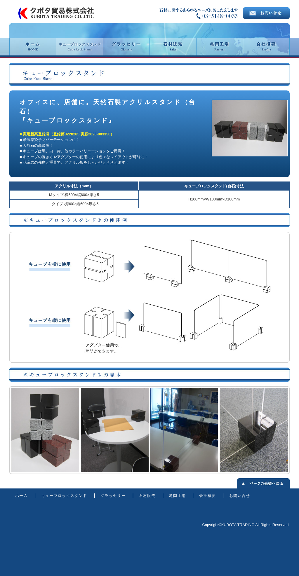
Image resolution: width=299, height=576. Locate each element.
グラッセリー (126, 46)
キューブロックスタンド (79, 46)
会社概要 (266, 46)
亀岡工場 (220, 46)
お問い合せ (239, 495)
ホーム (33, 46)
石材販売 (173, 46)
